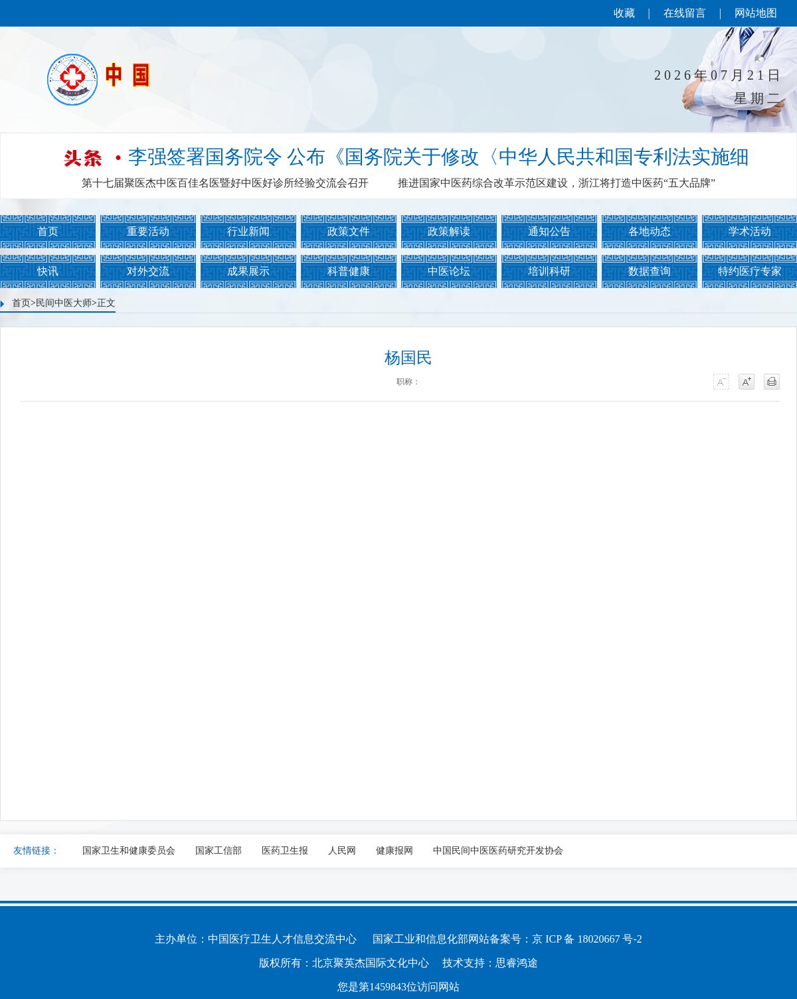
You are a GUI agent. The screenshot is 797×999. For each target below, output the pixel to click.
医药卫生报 (285, 851)
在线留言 (685, 13)
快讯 (47, 271)
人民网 (342, 851)
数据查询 (649, 271)
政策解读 (449, 231)
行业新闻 (248, 231)
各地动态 (649, 231)
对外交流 (148, 271)
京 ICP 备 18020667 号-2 (587, 939)
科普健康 (348, 271)
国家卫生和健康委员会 (128, 851)
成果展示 (248, 271)
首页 (47, 231)
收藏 (624, 13)
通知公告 (549, 231)
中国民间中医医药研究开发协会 (498, 851)
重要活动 (148, 231)
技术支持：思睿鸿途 (490, 962)
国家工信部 (218, 851)
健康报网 (394, 851)
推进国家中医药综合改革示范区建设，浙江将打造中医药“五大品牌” (556, 183)
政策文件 (348, 231)
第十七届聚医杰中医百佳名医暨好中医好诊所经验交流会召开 (225, 183)
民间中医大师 (64, 303)
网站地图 (756, 13)
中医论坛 (449, 271)
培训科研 (549, 271)
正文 (106, 303)
